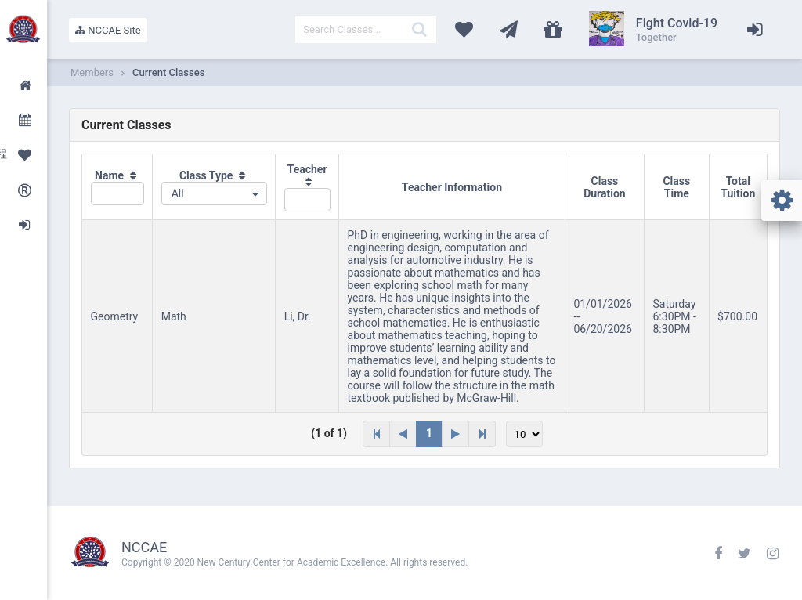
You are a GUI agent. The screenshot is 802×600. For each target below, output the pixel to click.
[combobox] (214, 193)
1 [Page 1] (429, 433)
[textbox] (365, 29)
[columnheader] (117, 187)
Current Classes (168, 72)
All (178, 193)
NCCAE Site (108, 30)
